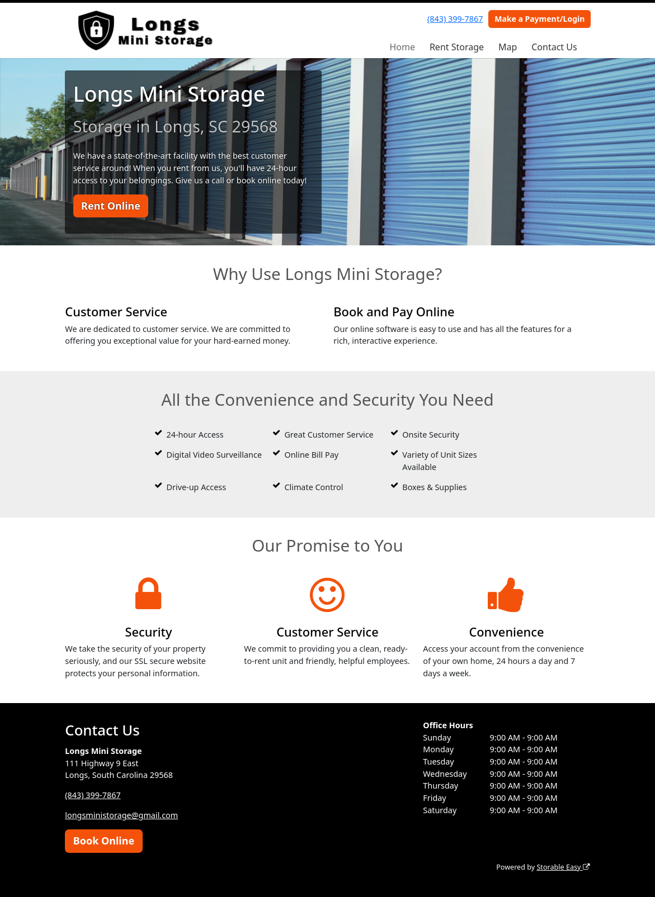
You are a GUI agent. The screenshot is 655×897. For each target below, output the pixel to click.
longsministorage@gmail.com (121, 815)
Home (402, 47)
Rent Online (110, 205)
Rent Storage (457, 47)
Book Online (103, 840)
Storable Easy (563, 867)
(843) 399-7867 (455, 18)
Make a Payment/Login (539, 18)
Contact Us (554, 47)
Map (507, 47)
